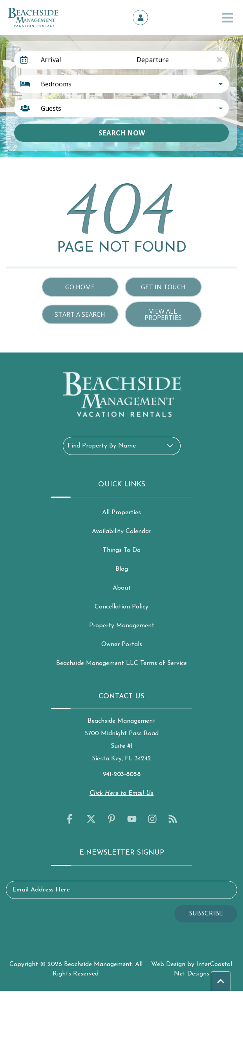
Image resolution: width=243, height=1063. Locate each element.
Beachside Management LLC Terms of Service (121, 663)
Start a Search (80, 314)
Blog (121, 569)
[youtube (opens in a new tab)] (131, 818)
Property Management (121, 626)
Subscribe (206, 914)
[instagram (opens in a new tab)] (152, 818)
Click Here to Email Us (121, 793)
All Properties (121, 513)
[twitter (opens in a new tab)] (91, 818)
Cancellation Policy (121, 607)
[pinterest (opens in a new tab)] (111, 818)
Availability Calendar (121, 531)
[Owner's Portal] (140, 18)
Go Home (80, 287)
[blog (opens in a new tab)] (172, 818)
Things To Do (122, 550)
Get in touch (163, 287)
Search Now (122, 132)
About (122, 588)
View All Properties (163, 314)
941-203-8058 (122, 774)
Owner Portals (121, 644)
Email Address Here (41, 890)
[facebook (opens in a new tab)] (70, 818)
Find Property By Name (102, 446)
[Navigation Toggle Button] (227, 18)
